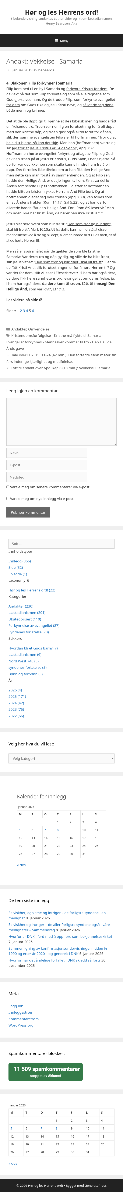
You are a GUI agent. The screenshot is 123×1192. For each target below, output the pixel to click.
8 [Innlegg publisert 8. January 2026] (58, 830)
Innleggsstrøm (20, 1012)
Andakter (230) (20, 606)
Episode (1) (17, 574)
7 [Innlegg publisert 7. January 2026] (45, 830)
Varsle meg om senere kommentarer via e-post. (50, 486)
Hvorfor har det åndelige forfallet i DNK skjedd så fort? (54, 960)
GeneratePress (95, 1185)
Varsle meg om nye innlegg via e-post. (42, 498)
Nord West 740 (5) (23, 661)
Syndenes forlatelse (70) (28, 632)
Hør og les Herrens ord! (61, 12)
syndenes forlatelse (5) (27, 667)
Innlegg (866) (19, 561)
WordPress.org (21, 1025)
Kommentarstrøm (23, 1018)
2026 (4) (15, 690)
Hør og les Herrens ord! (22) (31, 590)
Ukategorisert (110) (24, 619)
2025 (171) (17, 696)
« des (21, 864)
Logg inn (15, 1005)
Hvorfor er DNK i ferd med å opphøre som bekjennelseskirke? (60, 936)
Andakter (18, 329)
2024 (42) (16, 703)
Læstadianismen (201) (27, 612)
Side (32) (15, 567)
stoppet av (45, 1072)
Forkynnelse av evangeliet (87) (33, 625)
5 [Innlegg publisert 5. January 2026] (20, 830)
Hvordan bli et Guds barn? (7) (33, 648)
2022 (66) (16, 715)
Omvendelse (38, 329)
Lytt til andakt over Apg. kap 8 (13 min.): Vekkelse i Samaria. (61, 367)
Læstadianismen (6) (24, 654)
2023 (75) (16, 709)
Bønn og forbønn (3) (25, 674)
